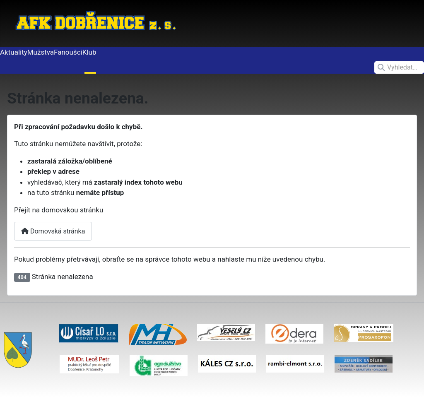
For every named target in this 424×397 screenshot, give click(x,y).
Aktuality (13, 52)
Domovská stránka (53, 231)
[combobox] (399, 67)
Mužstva (40, 52)
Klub (89, 52)
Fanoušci (68, 52)
